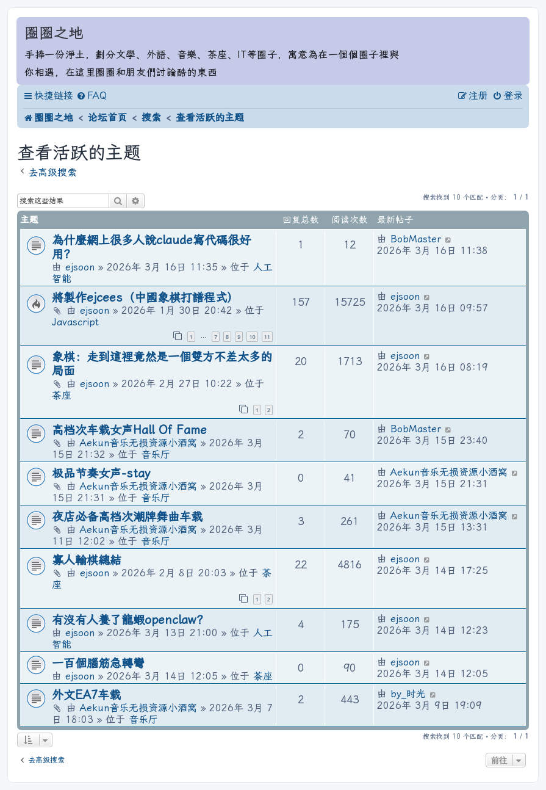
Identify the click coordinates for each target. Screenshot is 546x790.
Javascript (75, 322)
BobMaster (415, 239)
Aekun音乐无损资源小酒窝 (138, 443)
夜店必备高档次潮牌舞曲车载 (127, 517)
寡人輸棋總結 (86, 560)
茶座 (61, 395)
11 (267, 337)
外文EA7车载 (86, 695)
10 (252, 337)
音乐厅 (155, 454)
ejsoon (80, 267)
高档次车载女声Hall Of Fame (129, 430)
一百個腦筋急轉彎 (98, 663)
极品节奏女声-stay (101, 473)
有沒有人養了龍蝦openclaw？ (130, 620)
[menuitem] (91, 96)
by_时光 (408, 694)
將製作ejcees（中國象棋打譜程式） (145, 298)
